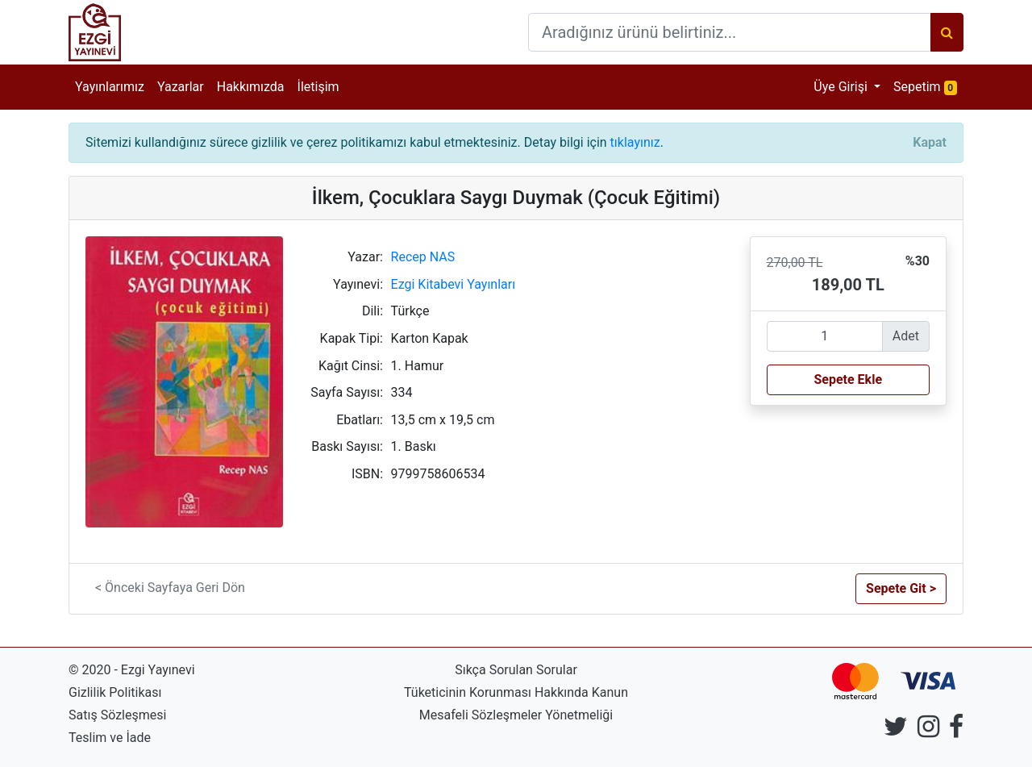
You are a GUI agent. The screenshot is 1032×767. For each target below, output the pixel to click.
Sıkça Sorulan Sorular (516, 669)
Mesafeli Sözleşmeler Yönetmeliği (516, 715)
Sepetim (928, 86)
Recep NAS (423, 257)
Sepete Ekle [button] (848, 379)
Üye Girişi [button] (842, 86)
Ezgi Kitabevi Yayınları (453, 284)
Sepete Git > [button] (901, 588)
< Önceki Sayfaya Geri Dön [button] (170, 587)
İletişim (318, 86)
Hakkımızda (251, 86)
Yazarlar (180, 86)
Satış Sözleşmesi (117, 715)
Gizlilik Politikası (115, 692)
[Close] (930, 142)
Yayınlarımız (109, 86)
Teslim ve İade (110, 737)
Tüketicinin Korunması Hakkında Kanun (516, 692)
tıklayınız (635, 142)
